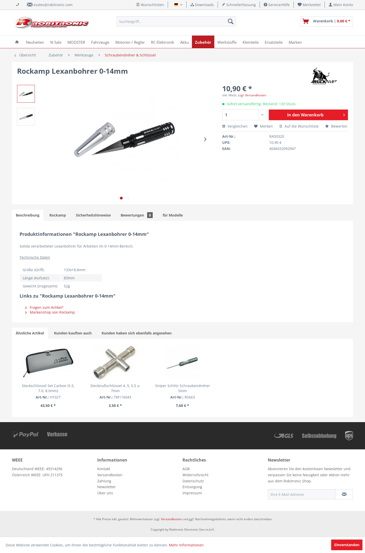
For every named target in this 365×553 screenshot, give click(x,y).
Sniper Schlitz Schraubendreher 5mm (182, 388)
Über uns (105, 492)
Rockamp (57, 215)
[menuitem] (309, 5)
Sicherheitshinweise (93, 215)
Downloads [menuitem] (202, 4)
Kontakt (103, 468)
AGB (186, 468)
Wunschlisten (150, 4)
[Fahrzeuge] (100, 42)
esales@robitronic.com (53, 4)
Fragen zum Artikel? (44, 307)
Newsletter (106, 486)
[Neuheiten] (35, 42)
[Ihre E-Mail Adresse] (302, 494)
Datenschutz (193, 481)
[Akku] (184, 42)
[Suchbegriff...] (176, 21)
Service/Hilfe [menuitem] (277, 4)
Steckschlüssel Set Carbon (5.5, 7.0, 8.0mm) (48, 388)
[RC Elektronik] (162, 42)
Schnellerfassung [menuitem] (239, 4)
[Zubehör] (203, 42)
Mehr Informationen (186, 545)
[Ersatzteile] (274, 42)
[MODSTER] (76, 42)
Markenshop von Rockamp (50, 312)
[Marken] (295, 42)
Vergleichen (235, 126)
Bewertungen (137, 215)
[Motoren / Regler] (130, 42)
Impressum (192, 492)
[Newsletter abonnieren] (344, 494)
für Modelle (173, 215)
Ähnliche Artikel (30, 333)
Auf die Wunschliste (299, 126)
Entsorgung (192, 486)
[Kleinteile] (251, 42)
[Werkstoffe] (227, 42)
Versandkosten (109, 474)
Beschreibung (27, 215)
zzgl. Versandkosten (252, 95)
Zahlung (104, 481)
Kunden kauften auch (73, 333)
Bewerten (336, 126)
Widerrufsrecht (195, 474)
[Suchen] (230, 21)
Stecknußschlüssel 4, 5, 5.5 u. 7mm (115, 388)
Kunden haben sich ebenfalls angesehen (137, 333)
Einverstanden (346, 544)
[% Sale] (55, 42)
